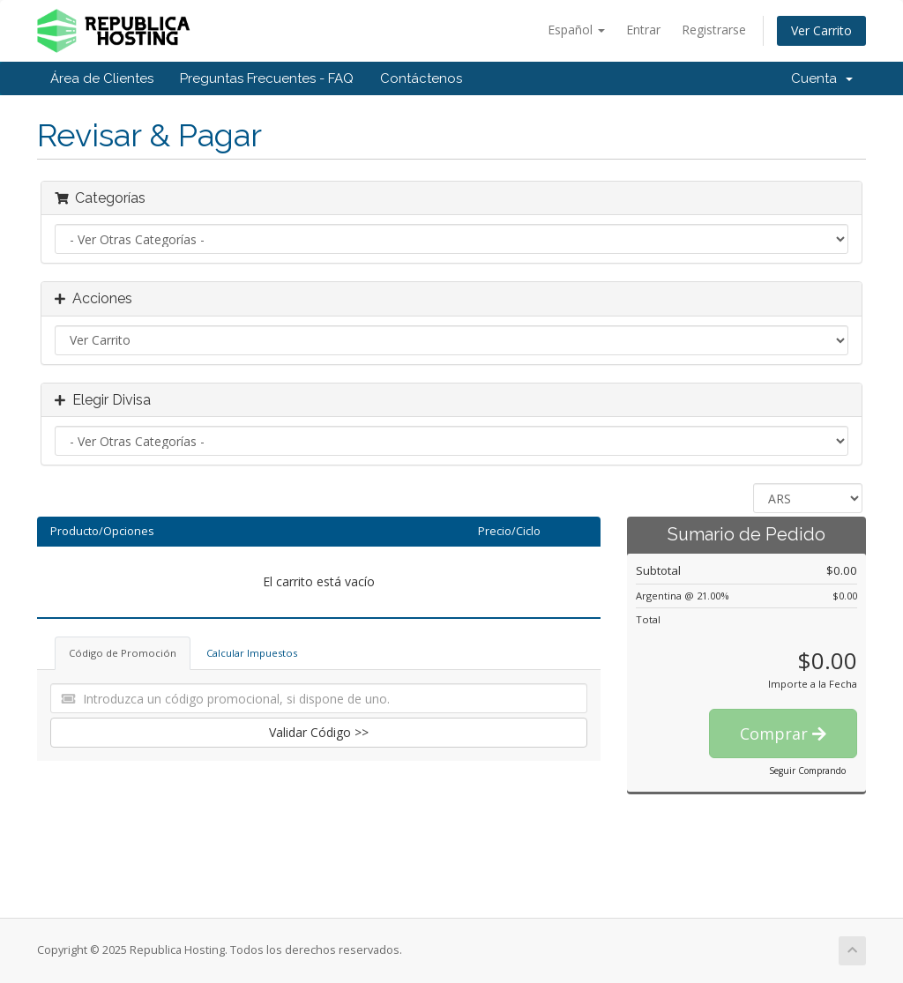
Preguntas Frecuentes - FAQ (267, 78)
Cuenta (822, 78)
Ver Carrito (821, 30)
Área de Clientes (101, 78)
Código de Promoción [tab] (122, 652)
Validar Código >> (319, 732)
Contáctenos (421, 78)
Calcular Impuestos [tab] (251, 652)
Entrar (643, 29)
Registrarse (714, 29)
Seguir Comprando (807, 770)
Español (576, 29)
